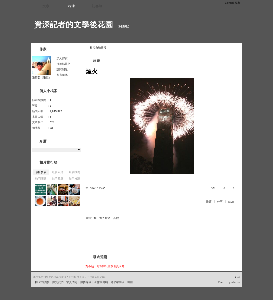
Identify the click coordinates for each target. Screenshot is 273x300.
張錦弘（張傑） (41, 77)
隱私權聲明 (118, 282)
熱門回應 (57, 178)
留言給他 (62, 75)
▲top (237, 276)
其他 (116, 218)
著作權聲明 (101, 282)
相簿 (71, 6)
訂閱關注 (62, 69)
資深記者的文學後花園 (73, 24)
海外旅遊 (104, 218)
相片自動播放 (98, 47)
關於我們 (58, 282)
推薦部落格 (63, 63)
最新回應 (57, 172)
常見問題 (71, 282)
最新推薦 (74, 172)
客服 (130, 282)
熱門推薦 (74, 178)
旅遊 (96, 60)
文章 (45, 6)
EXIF (231, 201)
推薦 (209, 201)
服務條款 (85, 282)
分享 (220, 201)
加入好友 (62, 58)
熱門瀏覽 (40, 178)
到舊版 (123, 26)
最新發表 (40, 172)
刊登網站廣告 (41, 282)
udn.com (235, 282)
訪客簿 (97, 6)
